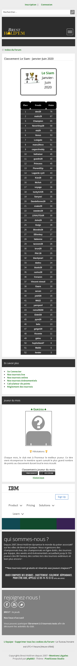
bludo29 (38, 267)
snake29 (38, 206)
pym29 (38, 319)
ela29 (38, 130)
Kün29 (38, 178)
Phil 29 (38, 253)
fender (38, 352)
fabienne (38, 239)
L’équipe (8, 641)
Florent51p (38, 168)
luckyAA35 (38, 192)
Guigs (38, 225)
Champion (38, 121)
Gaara (38, 286)
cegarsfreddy (38, 149)
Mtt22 (38, 300)
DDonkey (38, 234)
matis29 (38, 116)
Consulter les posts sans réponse (6, 42)
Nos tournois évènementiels (22, 380)
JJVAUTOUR (38, 215)
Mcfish (38, 182)
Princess (38, 163)
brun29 (38, 248)
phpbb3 (30, 658)
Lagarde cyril (38, 173)
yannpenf (38, 305)
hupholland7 (38, 343)
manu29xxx (38, 145)
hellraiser (38, 154)
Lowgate (38, 140)
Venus (38, 135)
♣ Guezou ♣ (38, 409)
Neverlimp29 (38, 126)
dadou (38, 263)
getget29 (38, 329)
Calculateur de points (18, 383)
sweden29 (38, 211)
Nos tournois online (17, 377)
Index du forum (13, 49)
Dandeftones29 (38, 201)
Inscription (30, 4)
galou (38, 338)
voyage (38, 187)
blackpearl (38, 258)
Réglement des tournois (20, 386)
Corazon (38, 277)
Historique (38, 477)
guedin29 (38, 159)
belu (38, 324)
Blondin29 (38, 230)
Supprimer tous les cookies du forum (34, 641)
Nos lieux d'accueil (14, 617)
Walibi (38, 348)
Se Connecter (14, 371)
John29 (38, 220)
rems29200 (38, 310)
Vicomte (38, 333)
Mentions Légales (58, 655)
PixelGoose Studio (54, 658)
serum (38, 291)
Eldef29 (38, 315)
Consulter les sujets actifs (13, 42)
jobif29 (38, 296)
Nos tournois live (16, 374)
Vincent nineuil (38, 282)
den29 (38, 111)
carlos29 (38, 272)
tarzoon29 (38, 244)
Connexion (46, 4)
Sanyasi (38, 197)
